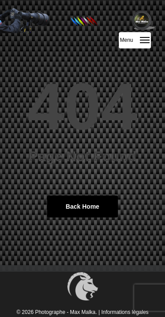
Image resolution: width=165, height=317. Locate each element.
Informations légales (124, 312)
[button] (134, 40)
